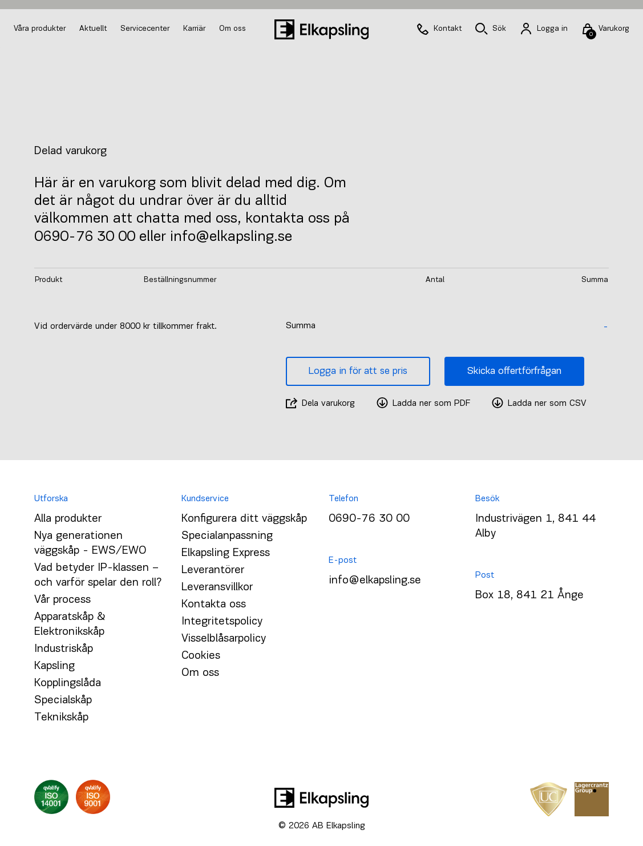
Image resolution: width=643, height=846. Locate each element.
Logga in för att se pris (358, 371)
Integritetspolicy (221, 621)
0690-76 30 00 (369, 519)
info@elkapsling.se (375, 580)
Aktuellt (94, 29)
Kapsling (54, 666)
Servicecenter (146, 29)
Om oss (232, 29)
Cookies (200, 656)
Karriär (195, 29)
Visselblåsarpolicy (223, 638)
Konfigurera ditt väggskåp (244, 519)
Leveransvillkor (217, 587)
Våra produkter (40, 29)
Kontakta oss (213, 604)
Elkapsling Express (225, 553)
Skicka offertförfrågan (514, 371)
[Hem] (321, 29)
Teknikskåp (61, 717)
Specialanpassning (227, 536)
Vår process (62, 600)
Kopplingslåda (67, 683)
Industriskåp (63, 649)
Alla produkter (68, 519)
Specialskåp (63, 700)
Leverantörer (212, 570)
